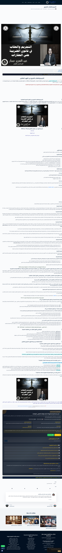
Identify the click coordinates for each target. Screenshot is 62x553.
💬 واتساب (3, 546)
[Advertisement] (31, 16)
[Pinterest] (24, 489)
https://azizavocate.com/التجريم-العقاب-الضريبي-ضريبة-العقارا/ (25, 406)
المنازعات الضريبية (31, 540)
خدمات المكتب (24, 427)
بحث (6, 440)
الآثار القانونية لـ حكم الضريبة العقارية (16, 525)
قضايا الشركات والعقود (31, 541)
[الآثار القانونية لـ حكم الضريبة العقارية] (14, 520)
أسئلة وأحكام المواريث (31, 549)
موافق (59, 551)
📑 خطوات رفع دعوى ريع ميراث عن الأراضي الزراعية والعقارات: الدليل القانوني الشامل (48, 453)
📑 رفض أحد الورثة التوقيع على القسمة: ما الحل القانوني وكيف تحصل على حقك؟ (49, 455)
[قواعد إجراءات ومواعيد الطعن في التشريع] (31, 520)
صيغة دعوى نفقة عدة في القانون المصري (13, 546)
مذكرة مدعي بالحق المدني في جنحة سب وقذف (13, 547)
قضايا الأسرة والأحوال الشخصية (31, 544)
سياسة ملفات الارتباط (53, 549)
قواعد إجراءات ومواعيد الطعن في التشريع (33, 525)
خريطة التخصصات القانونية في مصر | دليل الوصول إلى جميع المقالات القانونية (47, 477)
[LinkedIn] (12, 489)
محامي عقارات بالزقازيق (13, 543)
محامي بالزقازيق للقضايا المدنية (13, 539)
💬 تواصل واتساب (50, 435)
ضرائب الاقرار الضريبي (49, 483)
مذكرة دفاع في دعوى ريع (13, 545)
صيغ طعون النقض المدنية (31, 545)
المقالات (26, 2)
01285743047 (31, 468)
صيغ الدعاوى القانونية (31, 539)
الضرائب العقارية (51, 187)
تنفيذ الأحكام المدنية (31, 543)
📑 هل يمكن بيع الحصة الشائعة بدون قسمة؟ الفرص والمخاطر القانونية (50, 450)
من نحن (36, 2)
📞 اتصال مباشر (58, 435)
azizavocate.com (53, 470)
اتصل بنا (33, 2)
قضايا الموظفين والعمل (31, 538)
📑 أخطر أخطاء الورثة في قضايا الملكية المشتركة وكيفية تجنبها (51, 447)
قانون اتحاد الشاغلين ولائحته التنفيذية (13, 544)
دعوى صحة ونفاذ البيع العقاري (31, 546)
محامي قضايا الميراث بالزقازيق (13, 540)
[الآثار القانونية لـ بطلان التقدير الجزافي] (48, 521)
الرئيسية (39, 2)
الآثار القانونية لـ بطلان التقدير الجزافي (51, 528)
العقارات (54, 295)
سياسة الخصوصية (30, 2)
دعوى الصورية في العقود (31, 547)
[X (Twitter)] (37, 489)
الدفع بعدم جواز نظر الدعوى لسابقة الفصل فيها (13, 549)
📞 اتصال (3, 548)
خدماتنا (23, 2)
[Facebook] (50, 489)
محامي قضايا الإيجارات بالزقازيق (13, 542)
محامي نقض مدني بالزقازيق (13, 538)
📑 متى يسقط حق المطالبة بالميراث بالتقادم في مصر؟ (52, 458)
